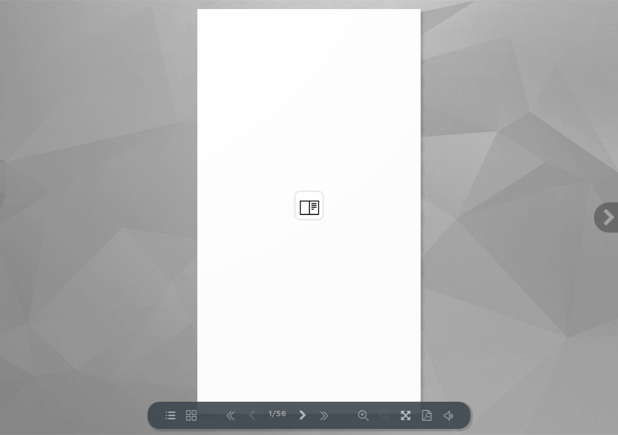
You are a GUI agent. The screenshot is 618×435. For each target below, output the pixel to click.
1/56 (277, 414)
